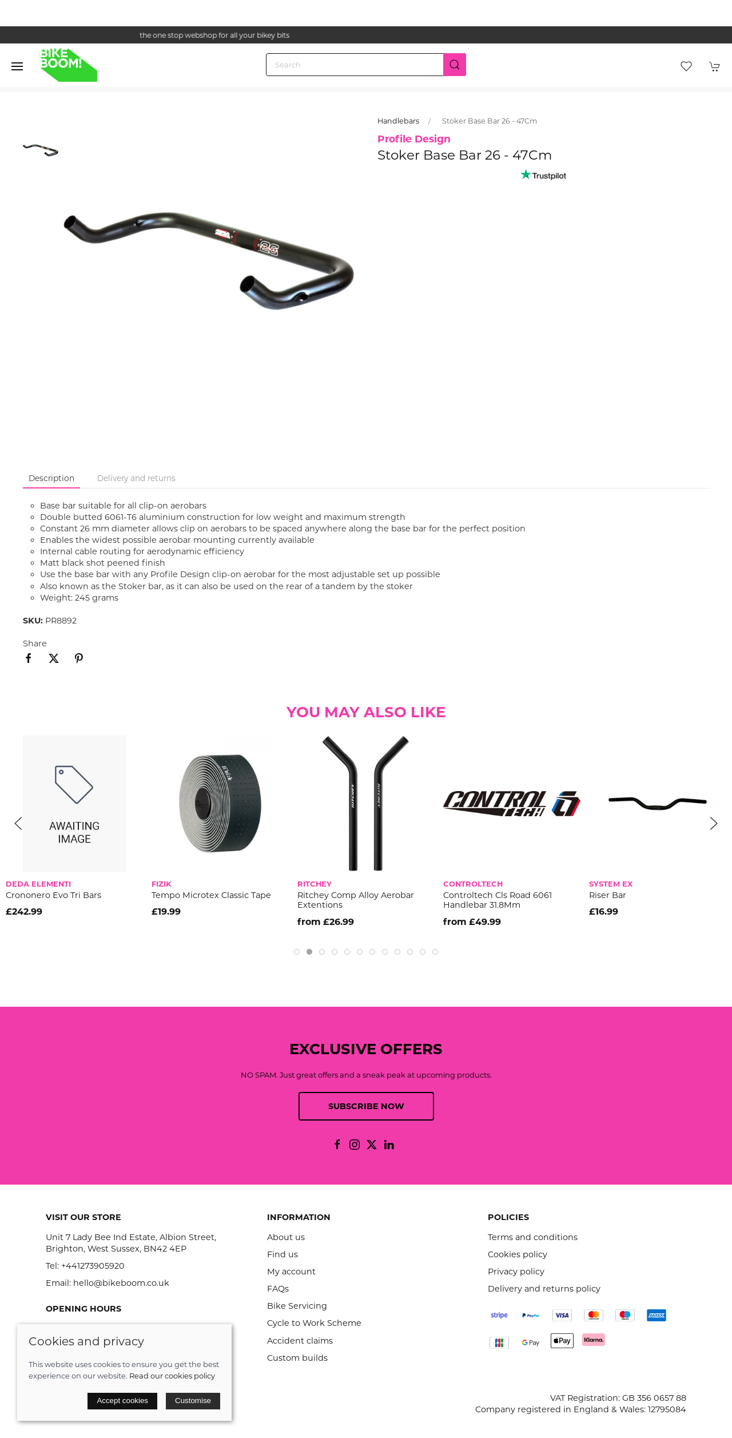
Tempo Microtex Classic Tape (211, 895)
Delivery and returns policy (544, 1289)
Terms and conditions (533, 1237)
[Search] (366, 64)
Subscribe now (366, 1106)
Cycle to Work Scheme (314, 1323)
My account (291, 1271)
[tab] (297, 952)
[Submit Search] (454, 64)
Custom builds (297, 1358)
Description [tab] (51, 478)
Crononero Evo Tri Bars (53, 895)
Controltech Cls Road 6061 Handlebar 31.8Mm (497, 900)
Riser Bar (607, 895)
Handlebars (398, 121)
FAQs (278, 1289)
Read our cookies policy (172, 1375)
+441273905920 (93, 1266)
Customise (193, 1400)
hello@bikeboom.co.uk (121, 1283)
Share (35, 643)
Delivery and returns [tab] (136, 478)
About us (286, 1237)
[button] (17, 66)
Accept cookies (122, 1400)
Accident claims (300, 1341)
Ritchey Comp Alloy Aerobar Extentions (355, 900)
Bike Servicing (297, 1306)
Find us (282, 1254)
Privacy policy (516, 1271)
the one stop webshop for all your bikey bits (366, 35)
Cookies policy (517, 1254)
